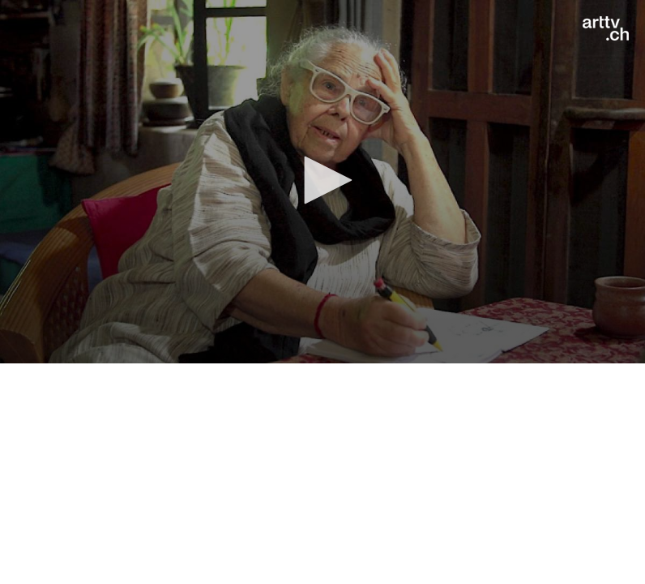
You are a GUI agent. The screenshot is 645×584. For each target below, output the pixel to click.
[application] (322, 181)
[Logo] (606, 28)
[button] (322, 180)
